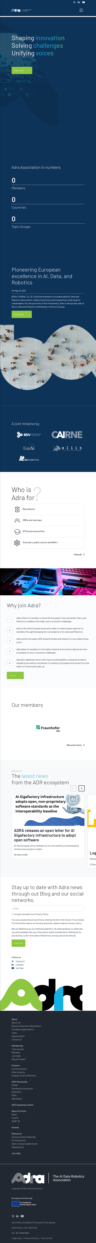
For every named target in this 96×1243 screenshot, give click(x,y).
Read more (19, 70)
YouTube (18, 968)
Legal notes (17, 1238)
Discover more (76, 745)
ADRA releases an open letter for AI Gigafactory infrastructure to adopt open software (45, 835)
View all (79, 554)
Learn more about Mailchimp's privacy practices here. (48, 935)
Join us (12, 675)
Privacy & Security (31, 1238)
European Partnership (22, 1198)
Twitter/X (18, 961)
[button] (73, 788)
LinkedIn (18, 964)
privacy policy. (75, 923)
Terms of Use (46, 1238)
